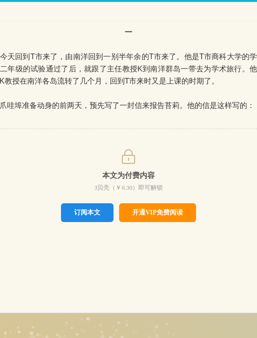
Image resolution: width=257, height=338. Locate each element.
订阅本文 (87, 212)
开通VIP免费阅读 (157, 212)
